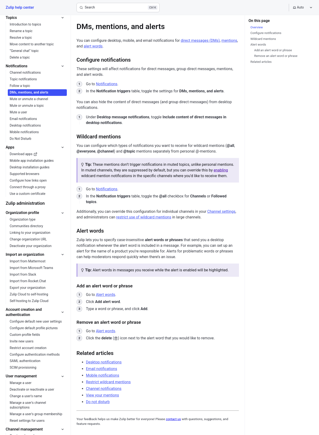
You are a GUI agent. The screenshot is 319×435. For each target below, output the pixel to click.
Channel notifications (103, 388)
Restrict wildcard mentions (108, 382)
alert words (93, 46)
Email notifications (101, 369)
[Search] (118, 7)
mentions (229, 40)
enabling (221, 170)
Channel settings (221, 211)
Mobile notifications (102, 375)
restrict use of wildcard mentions (143, 217)
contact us (173, 419)
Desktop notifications (104, 362)
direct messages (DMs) (200, 40)
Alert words (105, 294)
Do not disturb (98, 402)
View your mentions (102, 395)
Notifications (106, 84)
